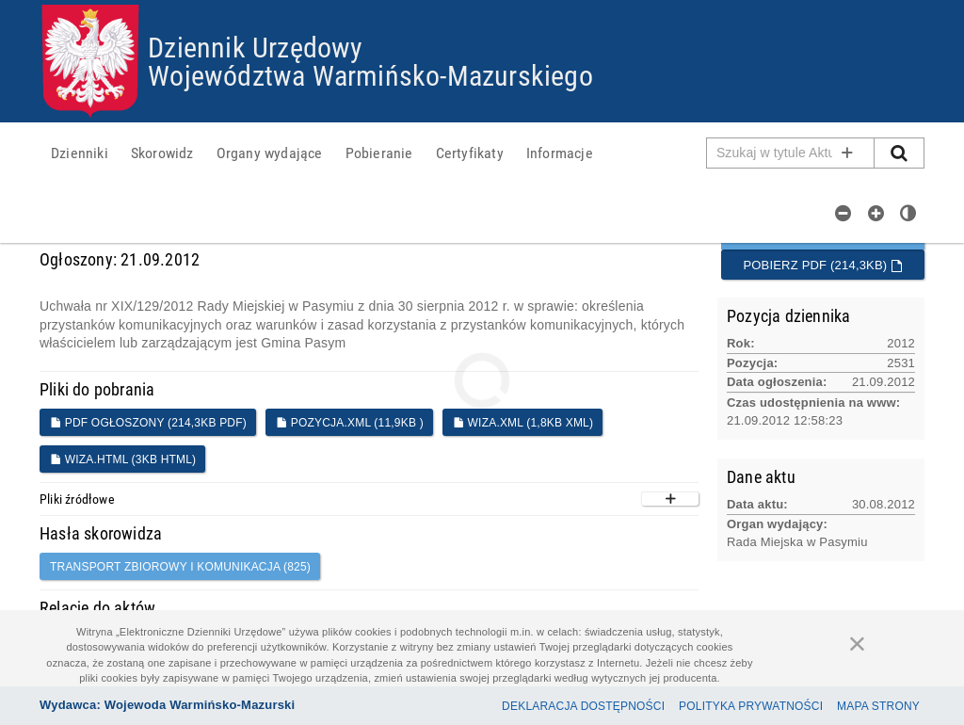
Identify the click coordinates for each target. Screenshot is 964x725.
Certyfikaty (470, 152)
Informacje (559, 152)
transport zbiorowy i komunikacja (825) (180, 566)
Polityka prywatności (751, 706)
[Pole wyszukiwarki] (791, 153)
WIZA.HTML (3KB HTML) (123, 459)
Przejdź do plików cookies (482, 5)
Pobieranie (379, 152)
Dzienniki (79, 152)
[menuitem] (80, 152)
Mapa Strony (878, 706)
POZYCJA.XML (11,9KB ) (350, 422)
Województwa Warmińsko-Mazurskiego (370, 75)
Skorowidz (162, 152)
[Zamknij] (857, 643)
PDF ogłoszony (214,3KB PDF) (148, 422)
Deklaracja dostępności (583, 706)
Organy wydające (270, 152)
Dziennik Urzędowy (255, 46)
